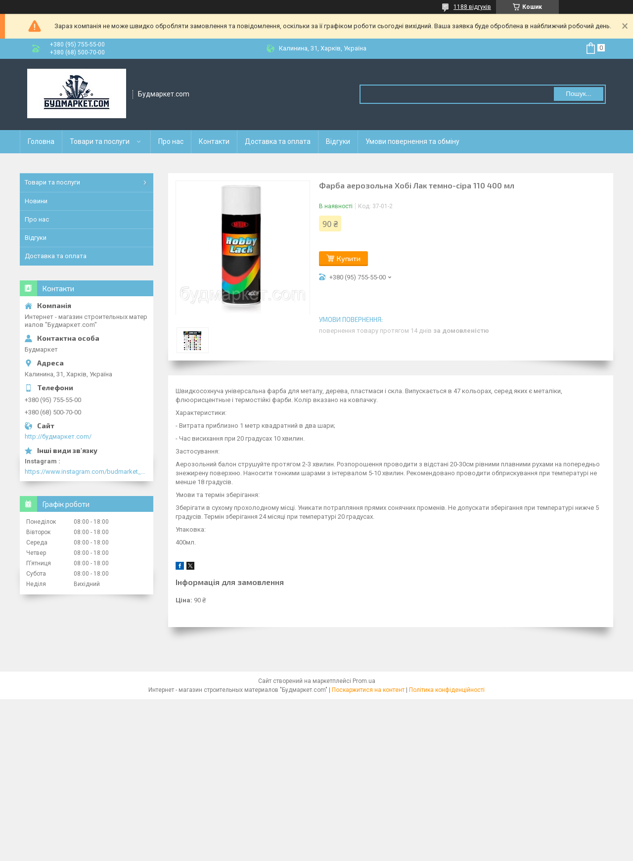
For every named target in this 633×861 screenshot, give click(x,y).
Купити (349, 258)
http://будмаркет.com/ (58, 436)
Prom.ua (364, 681)
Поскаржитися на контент (368, 689)
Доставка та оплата (278, 141)
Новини (36, 201)
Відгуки (338, 141)
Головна (41, 141)
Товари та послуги (100, 141)
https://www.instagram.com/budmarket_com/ (86, 471)
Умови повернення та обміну (412, 141)
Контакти (214, 141)
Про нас (170, 141)
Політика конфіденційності (447, 689)
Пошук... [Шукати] (578, 93)
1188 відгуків (472, 6)
